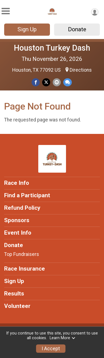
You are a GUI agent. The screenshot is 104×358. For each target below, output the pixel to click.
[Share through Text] (67, 82)
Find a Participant (27, 195)
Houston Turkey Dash (52, 48)
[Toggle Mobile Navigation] (5, 11)
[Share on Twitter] (46, 82)
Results (14, 293)
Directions (81, 70)
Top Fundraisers (21, 254)
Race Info (16, 183)
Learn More (63, 338)
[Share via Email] (57, 82)
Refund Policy (22, 207)
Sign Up (27, 29)
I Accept (51, 348)
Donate (77, 29)
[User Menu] (94, 12)
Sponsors (16, 220)
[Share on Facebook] (36, 82)
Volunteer (17, 306)
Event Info (17, 232)
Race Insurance (24, 268)
